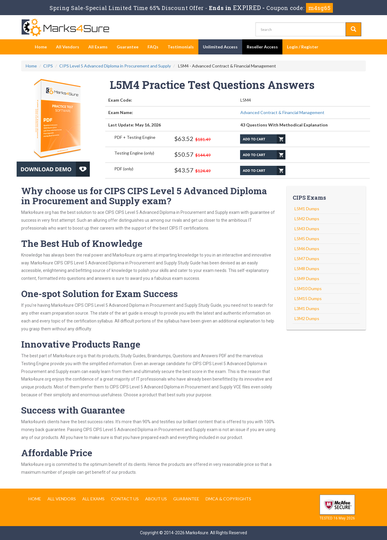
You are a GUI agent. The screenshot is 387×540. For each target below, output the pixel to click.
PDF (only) (123, 168)
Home (41, 46)
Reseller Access (262, 46)
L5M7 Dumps (306, 258)
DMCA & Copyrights (228, 498)
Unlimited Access (220, 46)
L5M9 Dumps (306, 278)
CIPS (48, 65)
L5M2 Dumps (306, 218)
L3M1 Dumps (306, 308)
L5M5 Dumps (306, 238)
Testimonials (180, 46)
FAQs (153, 46)
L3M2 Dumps (306, 318)
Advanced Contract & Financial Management (282, 112)
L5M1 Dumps (306, 208)
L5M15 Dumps (308, 298)
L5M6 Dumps (306, 248)
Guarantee (127, 46)
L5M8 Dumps (306, 268)
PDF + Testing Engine (134, 137)
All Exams (98, 46)
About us (156, 498)
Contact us (125, 498)
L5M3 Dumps (306, 228)
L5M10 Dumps (308, 288)
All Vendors (67, 46)
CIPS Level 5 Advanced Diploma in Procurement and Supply (115, 65)
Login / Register (302, 46)
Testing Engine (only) (134, 152)
